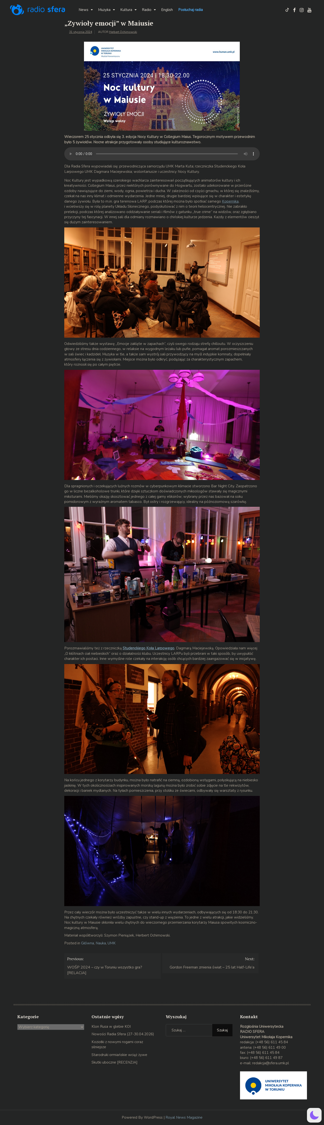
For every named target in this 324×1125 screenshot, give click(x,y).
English (167, 9)
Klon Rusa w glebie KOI (111, 1026)
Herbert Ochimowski (123, 32)
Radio (146, 9)
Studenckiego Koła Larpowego (148, 648)
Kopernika (230, 201)
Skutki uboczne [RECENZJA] (115, 1062)
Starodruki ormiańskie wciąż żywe (119, 1054)
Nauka (101, 943)
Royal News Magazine (184, 1117)
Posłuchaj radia (190, 9)
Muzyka (104, 9)
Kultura (126, 9)
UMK (112, 943)
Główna (87, 943)
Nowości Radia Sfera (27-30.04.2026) (123, 1034)
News (83, 9)
